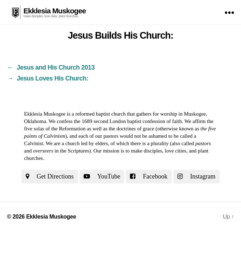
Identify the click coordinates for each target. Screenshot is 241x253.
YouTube (102, 176)
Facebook (148, 176)
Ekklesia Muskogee (55, 10)
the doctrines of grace (131, 128)
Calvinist (33, 143)
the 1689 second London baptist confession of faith (128, 121)
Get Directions (50, 176)
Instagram (196, 176)
